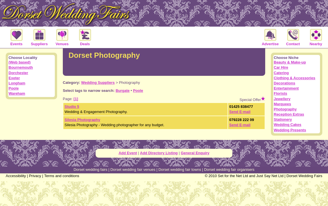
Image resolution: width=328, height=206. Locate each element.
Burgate (123, 90)
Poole (138, 90)
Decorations (284, 83)
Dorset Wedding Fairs (304, 176)
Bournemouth (21, 67)
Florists (280, 93)
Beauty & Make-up (290, 62)
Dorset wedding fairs (91, 169)
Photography (285, 109)
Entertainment (286, 88)
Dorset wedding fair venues (133, 169)
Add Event (127, 153)
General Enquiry (195, 153)
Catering (281, 73)
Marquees (282, 104)
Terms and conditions (61, 176)
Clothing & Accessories (294, 78)
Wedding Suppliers (98, 82)
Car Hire (281, 67)
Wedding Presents (290, 130)
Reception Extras (289, 114)
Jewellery (282, 99)
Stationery (283, 119)
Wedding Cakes (287, 124)
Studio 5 (72, 106)
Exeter (14, 78)
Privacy (35, 176)
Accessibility (16, 176)
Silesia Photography (82, 120)
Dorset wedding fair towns (179, 169)
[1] (76, 99)
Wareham (17, 93)
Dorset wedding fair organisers (229, 169)
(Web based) (20, 62)
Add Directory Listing (159, 153)
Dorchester (18, 73)
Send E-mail (239, 112)
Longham (17, 83)
